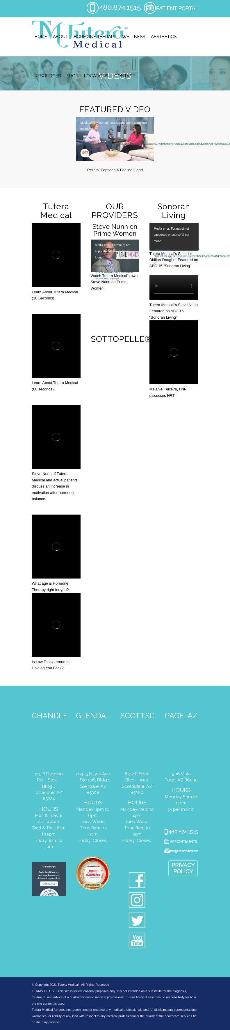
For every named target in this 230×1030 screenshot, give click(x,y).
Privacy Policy (183, 868)
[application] (115, 139)
